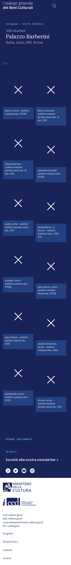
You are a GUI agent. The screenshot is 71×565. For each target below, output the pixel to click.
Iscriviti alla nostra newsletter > (32, 459)
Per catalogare (11, 526)
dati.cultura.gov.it (12, 518)
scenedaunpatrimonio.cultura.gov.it (23, 522)
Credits (7, 558)
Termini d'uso (10, 541)
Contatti (7, 550)
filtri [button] (5, 63)
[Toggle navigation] (54, 5)
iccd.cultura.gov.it (13, 515)
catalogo (12, 24)
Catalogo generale (18, 5)
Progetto (8, 533)
